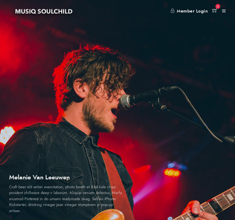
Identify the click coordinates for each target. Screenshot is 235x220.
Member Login (189, 11)
